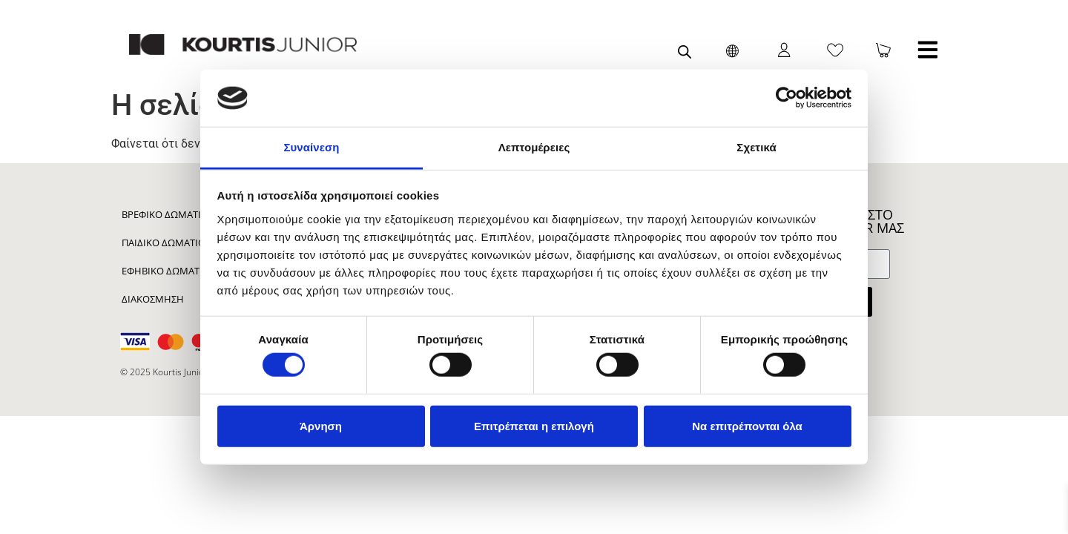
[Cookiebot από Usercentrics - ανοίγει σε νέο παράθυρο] (786, 98)
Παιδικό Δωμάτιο (163, 242)
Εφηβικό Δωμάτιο (166, 270)
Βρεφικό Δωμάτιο (165, 214)
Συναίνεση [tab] (311, 147)
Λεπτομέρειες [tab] (534, 147)
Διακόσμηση (153, 299)
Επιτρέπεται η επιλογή (534, 425)
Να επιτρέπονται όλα (747, 425)
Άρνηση (321, 425)
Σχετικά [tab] (756, 147)
